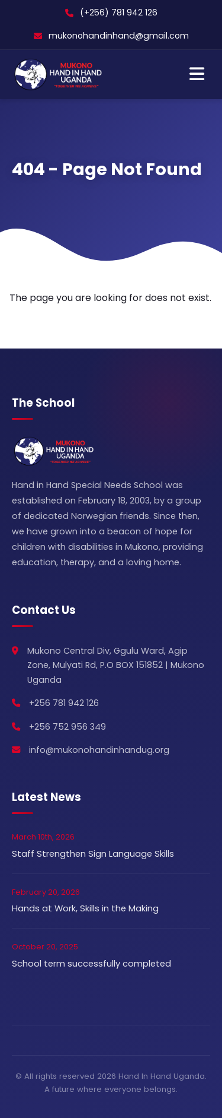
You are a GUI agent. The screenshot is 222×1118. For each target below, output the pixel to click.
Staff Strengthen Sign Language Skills (93, 854)
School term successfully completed (91, 964)
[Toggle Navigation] (197, 74)
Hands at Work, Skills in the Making (85, 908)
